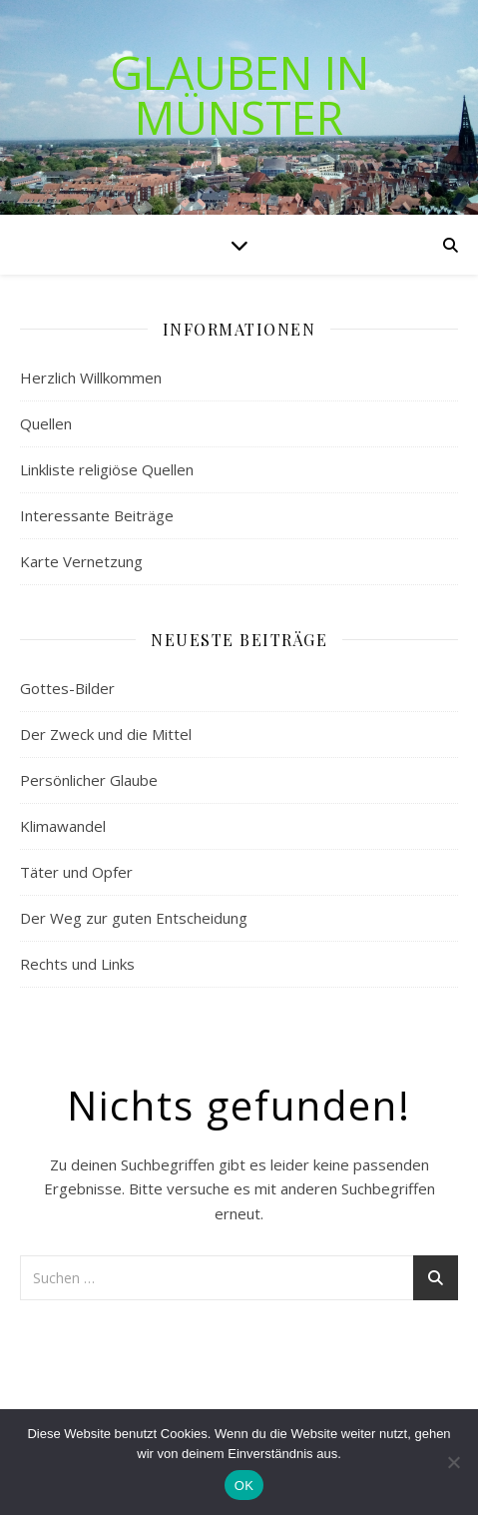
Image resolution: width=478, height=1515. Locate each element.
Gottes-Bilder (67, 688)
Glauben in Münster (239, 95)
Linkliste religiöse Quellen (107, 469)
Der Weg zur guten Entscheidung (133, 918)
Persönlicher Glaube (89, 780)
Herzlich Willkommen (91, 377)
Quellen (46, 423)
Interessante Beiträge (97, 515)
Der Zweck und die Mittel (106, 734)
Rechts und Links (77, 964)
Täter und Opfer (76, 872)
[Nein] (453, 1462)
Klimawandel (63, 826)
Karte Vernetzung (81, 561)
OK (244, 1485)
